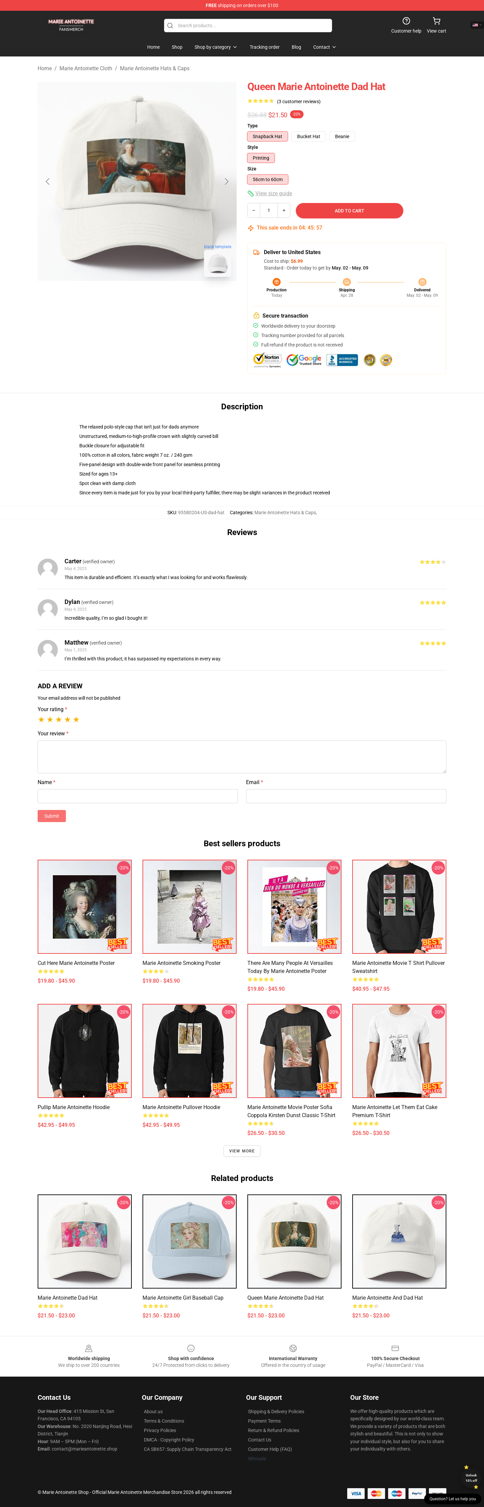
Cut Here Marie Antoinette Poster (76, 963)
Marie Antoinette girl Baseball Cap (183, 1298)
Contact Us (259, 1439)
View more (242, 1151)
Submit (51, 816)
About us (153, 1411)
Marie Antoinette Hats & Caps (155, 68)
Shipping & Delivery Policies (276, 1411)
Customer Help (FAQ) (270, 1449)
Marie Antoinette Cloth (85, 68)
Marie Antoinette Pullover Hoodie (181, 1107)
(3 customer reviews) (299, 101)
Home (45, 68)
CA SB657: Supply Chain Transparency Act (188, 1449)
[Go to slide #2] (154, 297)
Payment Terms (264, 1421)
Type (252, 125)
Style (252, 147)
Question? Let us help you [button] (453, 1499)
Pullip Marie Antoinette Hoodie (74, 1107)
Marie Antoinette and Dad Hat (387, 1298)
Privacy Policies (160, 1430)
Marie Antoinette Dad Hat (67, 1298)
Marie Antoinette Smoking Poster (181, 963)
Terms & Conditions (164, 1421)
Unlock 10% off (471, 1477)
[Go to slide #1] (120, 297)
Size (251, 168)
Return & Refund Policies (273, 1430)
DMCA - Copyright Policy (169, 1439)
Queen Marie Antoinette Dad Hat (285, 1298)
